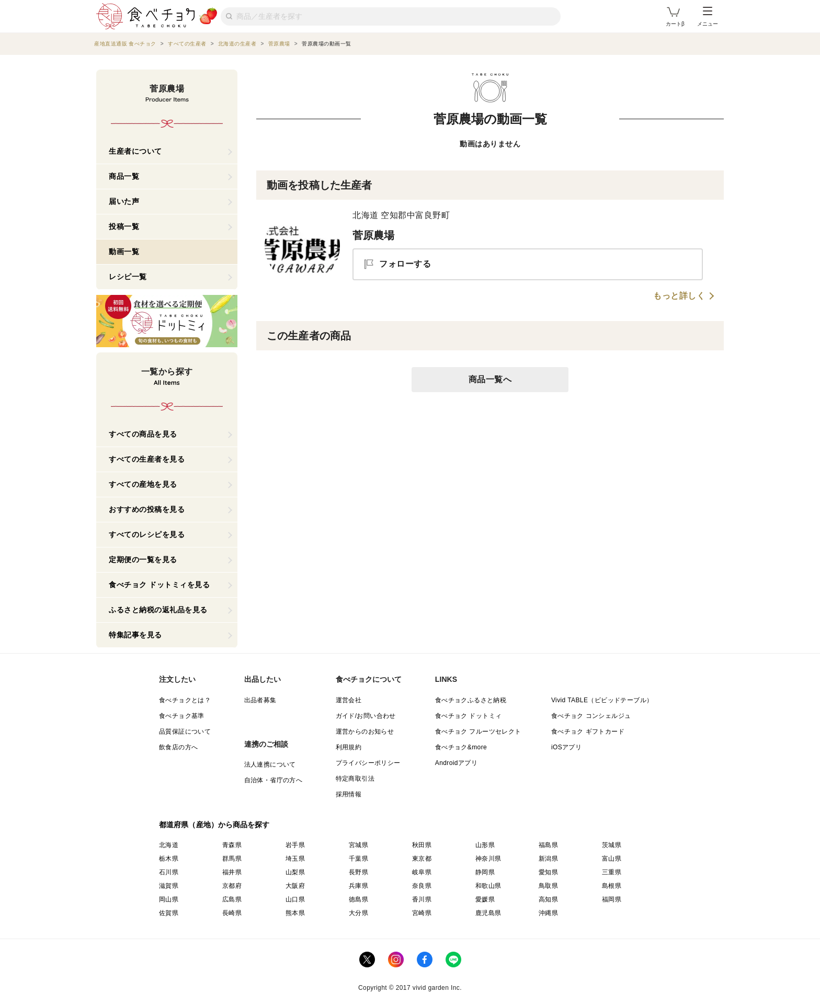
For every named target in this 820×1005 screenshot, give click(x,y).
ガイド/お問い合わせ (366, 716)
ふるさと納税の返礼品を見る (158, 610)
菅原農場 (373, 235)
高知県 (548, 899)
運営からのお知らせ (365, 731)
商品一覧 (124, 176)
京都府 (232, 885)
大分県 (358, 913)
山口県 (295, 899)
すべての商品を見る (143, 434)
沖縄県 (548, 913)
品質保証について (185, 731)
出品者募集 (260, 700)
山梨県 (295, 872)
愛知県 (548, 872)
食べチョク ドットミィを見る (159, 584)
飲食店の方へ (178, 747)
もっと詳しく (679, 296)
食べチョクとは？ (185, 700)
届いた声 (124, 201)
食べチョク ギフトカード (587, 731)
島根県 (611, 885)
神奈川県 (488, 858)
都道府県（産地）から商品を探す (214, 824)
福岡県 (611, 899)
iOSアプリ (566, 747)
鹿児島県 (488, 913)
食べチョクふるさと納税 (470, 700)
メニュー (707, 17)
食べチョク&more (461, 747)
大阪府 (295, 885)
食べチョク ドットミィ (468, 716)
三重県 (611, 872)
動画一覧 (124, 251)
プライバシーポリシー (368, 763)
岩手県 (295, 845)
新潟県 (548, 858)
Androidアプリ (456, 763)
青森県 (232, 845)
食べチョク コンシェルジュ (591, 716)
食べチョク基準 (181, 716)
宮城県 (358, 845)
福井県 (232, 872)
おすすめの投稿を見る (147, 509)
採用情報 (349, 794)
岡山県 (168, 899)
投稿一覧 (124, 226)
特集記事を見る (135, 635)
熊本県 (295, 913)
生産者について (135, 151)
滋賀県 (168, 885)
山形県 (485, 845)
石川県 (168, 872)
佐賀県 (168, 913)
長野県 (358, 872)
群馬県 (232, 858)
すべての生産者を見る (147, 459)
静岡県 (485, 872)
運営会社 (349, 700)
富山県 (611, 858)
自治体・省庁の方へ (273, 780)
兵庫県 (358, 885)
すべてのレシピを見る (147, 534)
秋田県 (421, 845)
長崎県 (232, 913)
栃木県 (168, 858)
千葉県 (358, 858)
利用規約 (349, 747)
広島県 (232, 899)
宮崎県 (421, 913)
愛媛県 (485, 899)
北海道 (168, 845)
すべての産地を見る (143, 484)
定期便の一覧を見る (143, 559)
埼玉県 (295, 858)
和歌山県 (488, 885)
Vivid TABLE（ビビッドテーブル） (602, 700)
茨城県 (611, 845)
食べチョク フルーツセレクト (478, 731)
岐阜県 (421, 872)
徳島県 (358, 899)
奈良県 (421, 885)
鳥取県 (548, 885)
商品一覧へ (490, 379)
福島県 (548, 845)
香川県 (421, 899)
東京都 (421, 858)
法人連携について (270, 764)
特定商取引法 (355, 778)
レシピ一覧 (128, 276)
